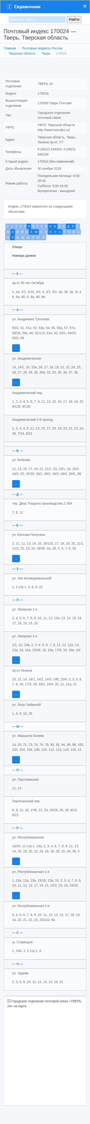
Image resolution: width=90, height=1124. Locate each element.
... (16, 348)
